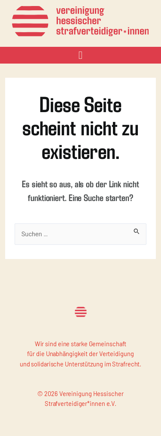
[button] (80, 55)
